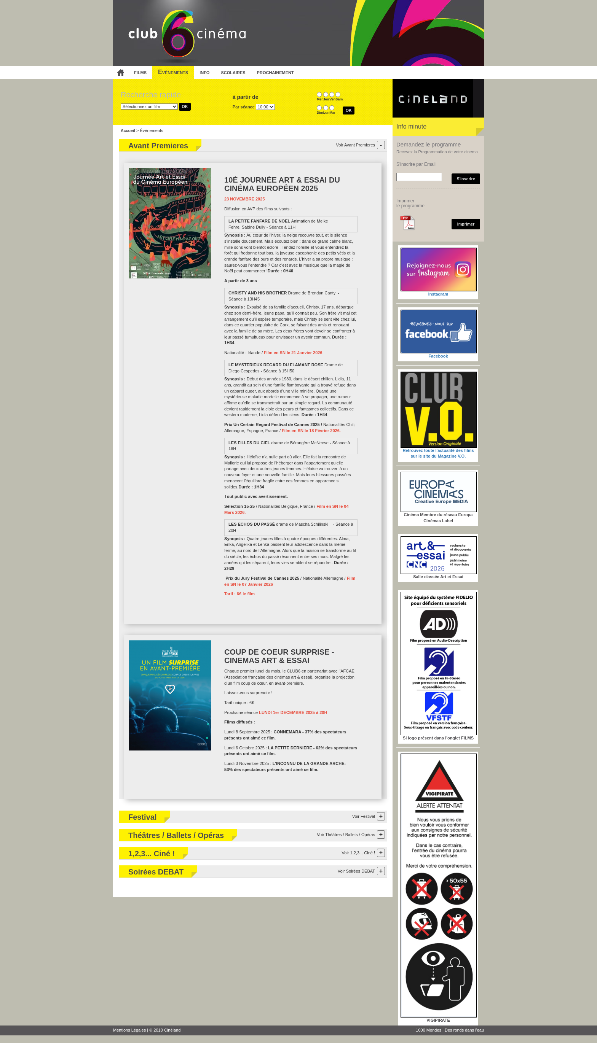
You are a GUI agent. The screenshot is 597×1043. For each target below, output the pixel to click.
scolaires (233, 72)
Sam (339, 99)
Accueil (128, 130)
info (204, 72)
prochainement (275, 72)
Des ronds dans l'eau (464, 1030)
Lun (326, 112)
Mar (332, 112)
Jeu (326, 99)
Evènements (173, 72)
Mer (320, 99)
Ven (332, 99)
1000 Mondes (428, 1030)
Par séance (244, 107)
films (140, 72)
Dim (320, 112)
